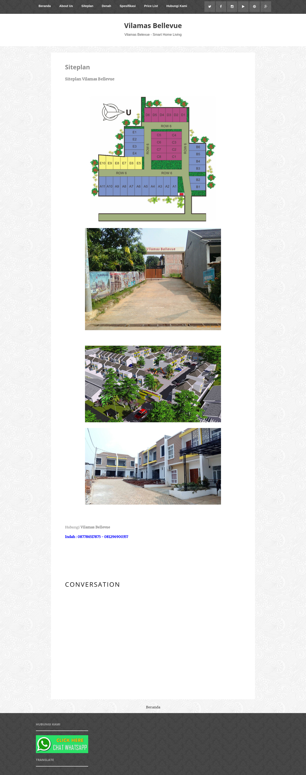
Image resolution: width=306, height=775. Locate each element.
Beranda (45, 6)
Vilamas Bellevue (153, 25)
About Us (66, 6)
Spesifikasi (128, 6)
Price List (151, 6)
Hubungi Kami (176, 6)
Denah (106, 6)
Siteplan (87, 6)
